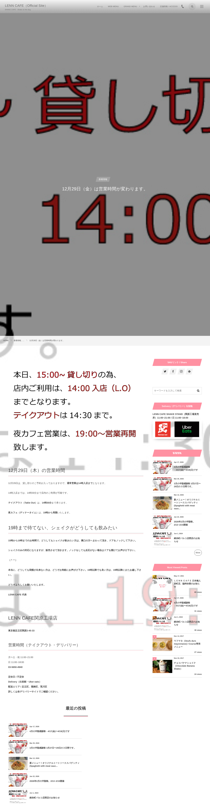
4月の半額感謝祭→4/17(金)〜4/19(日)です (50, 731)
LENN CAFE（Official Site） (26, 5)
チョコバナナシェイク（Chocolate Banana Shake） (185, 666)
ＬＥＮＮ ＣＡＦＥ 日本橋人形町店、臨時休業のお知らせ (187, 583)
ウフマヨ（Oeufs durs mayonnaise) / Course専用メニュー (187, 644)
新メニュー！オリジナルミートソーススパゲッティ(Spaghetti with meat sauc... (51, 748)
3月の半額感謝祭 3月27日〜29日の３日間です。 (118, 731)
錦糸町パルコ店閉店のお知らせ (45, 764)
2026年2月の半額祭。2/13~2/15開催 (114, 748)
